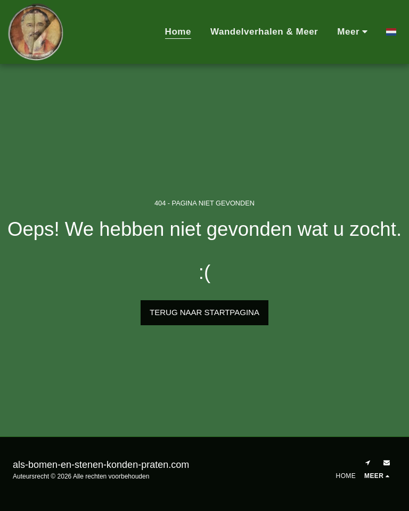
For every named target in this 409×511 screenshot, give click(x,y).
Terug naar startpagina (204, 312)
